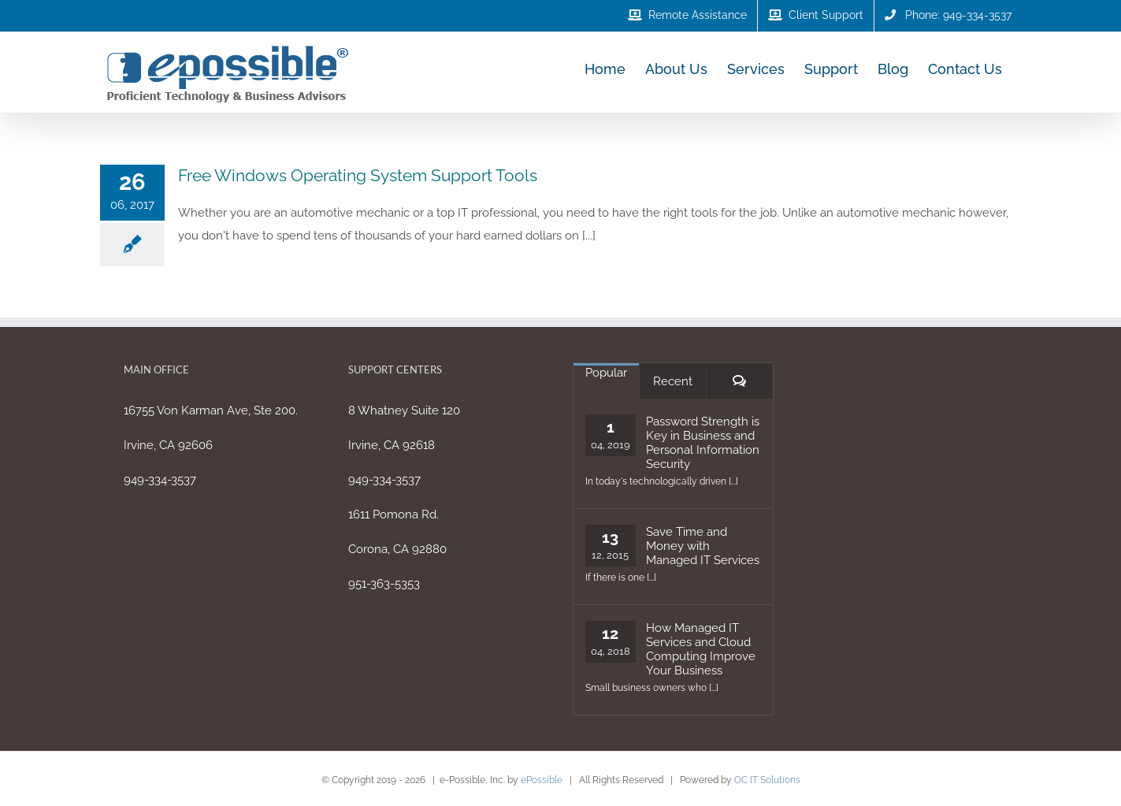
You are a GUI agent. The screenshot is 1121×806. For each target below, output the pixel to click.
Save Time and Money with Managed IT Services (702, 546)
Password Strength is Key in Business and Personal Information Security (702, 442)
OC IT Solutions (767, 780)
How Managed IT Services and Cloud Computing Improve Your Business (700, 649)
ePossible (541, 780)
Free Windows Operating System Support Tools (357, 175)
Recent (672, 381)
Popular (606, 373)
